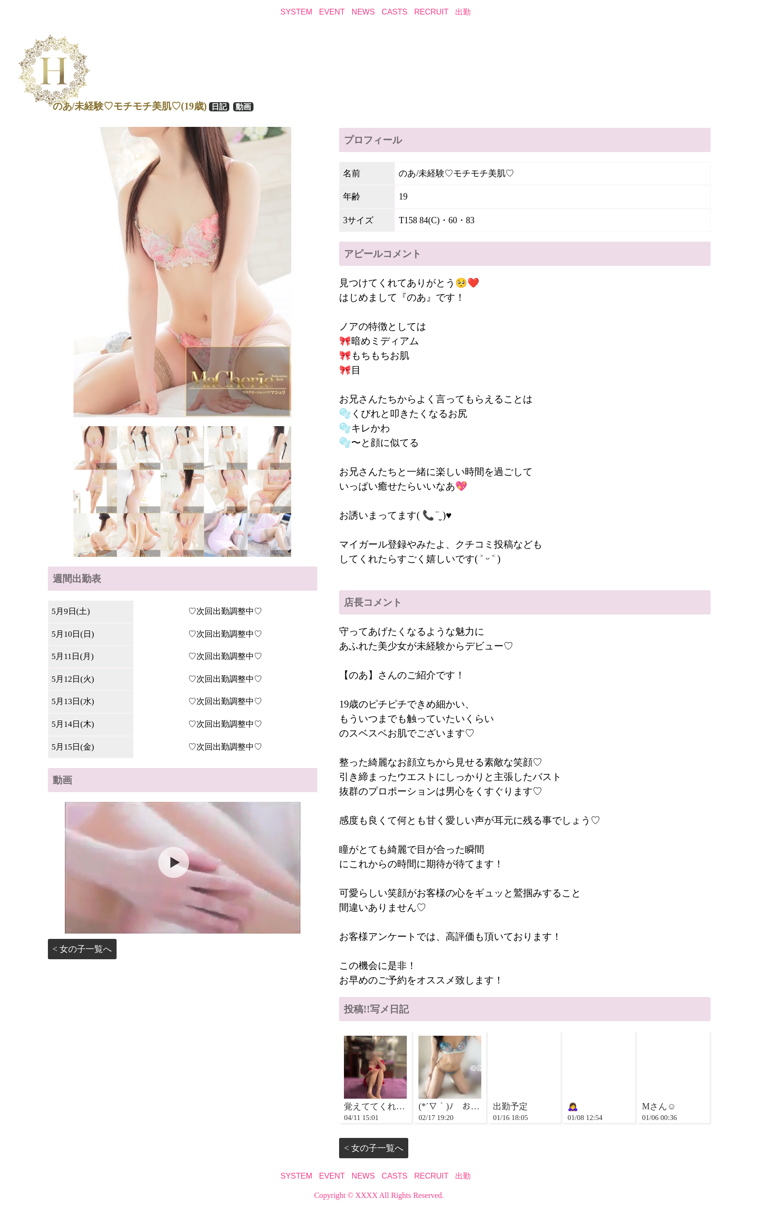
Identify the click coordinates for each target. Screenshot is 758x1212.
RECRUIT (431, 12)
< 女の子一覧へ (82, 949)
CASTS (394, 12)
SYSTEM (296, 12)
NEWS (363, 12)
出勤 (463, 12)
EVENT (332, 12)
